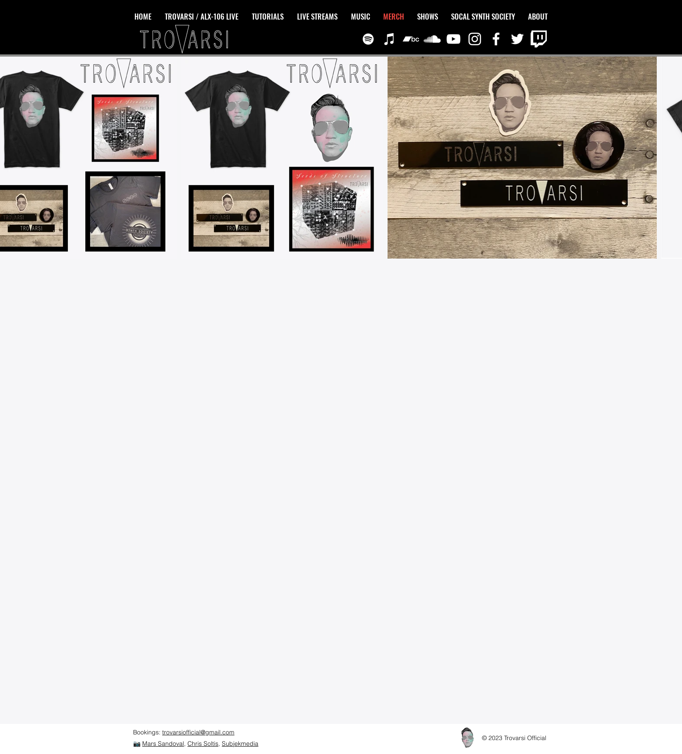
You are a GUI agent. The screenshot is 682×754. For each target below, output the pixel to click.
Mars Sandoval (163, 743)
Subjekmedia (240, 743)
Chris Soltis (202, 743)
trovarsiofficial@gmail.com (198, 732)
